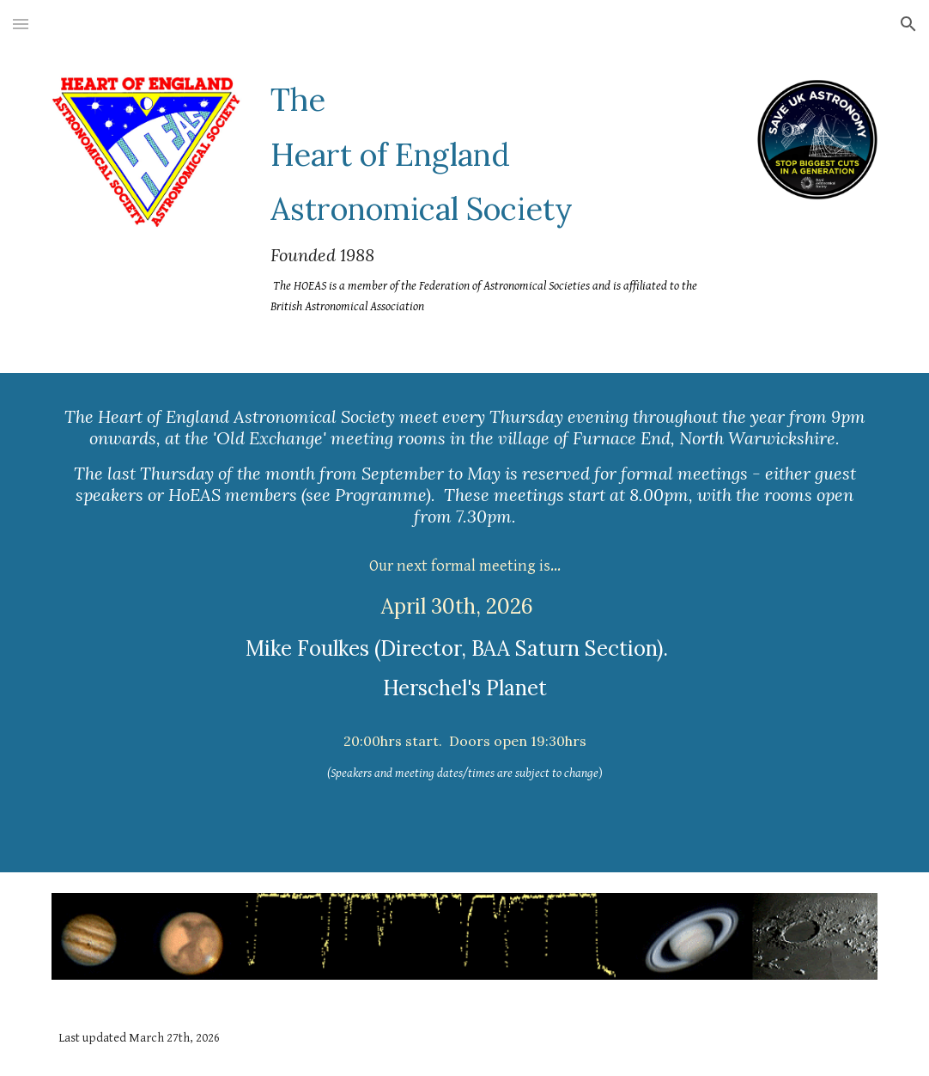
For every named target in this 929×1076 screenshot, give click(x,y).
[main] (500, 198)
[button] (20, 23)
